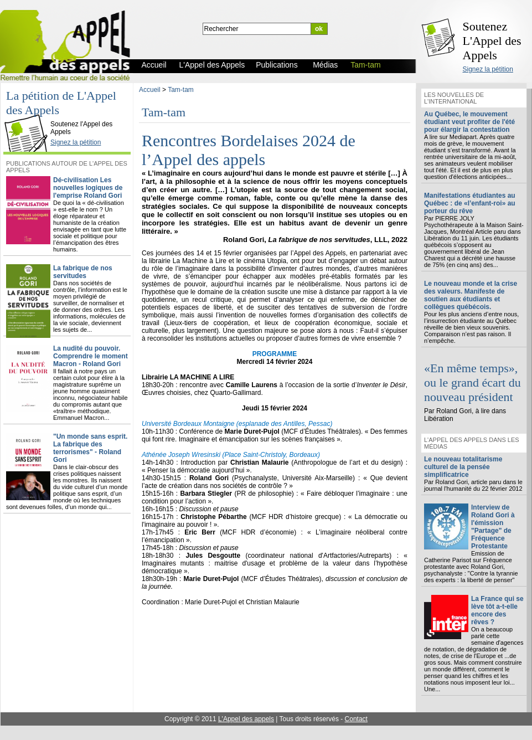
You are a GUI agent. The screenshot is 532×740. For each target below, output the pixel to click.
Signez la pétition (488, 69)
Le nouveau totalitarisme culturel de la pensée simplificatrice (463, 467)
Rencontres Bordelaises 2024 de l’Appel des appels (248, 149)
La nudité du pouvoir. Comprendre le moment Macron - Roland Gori (90, 356)
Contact (356, 719)
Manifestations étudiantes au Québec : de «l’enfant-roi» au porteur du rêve (469, 203)
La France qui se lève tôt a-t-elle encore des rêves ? (497, 610)
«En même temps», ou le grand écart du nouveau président (472, 382)
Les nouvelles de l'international (454, 98)
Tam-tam (181, 90)
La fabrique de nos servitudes (82, 272)
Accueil (150, 90)
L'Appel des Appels (29, 115)
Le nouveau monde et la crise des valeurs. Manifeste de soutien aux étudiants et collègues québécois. (470, 295)
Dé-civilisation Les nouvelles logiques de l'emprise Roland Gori (87, 187)
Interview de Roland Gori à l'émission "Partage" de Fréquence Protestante (493, 526)
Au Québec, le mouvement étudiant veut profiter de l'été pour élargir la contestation (469, 121)
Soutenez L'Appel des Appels (492, 40)
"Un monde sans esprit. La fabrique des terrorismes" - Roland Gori (90, 448)
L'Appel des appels (246, 719)
